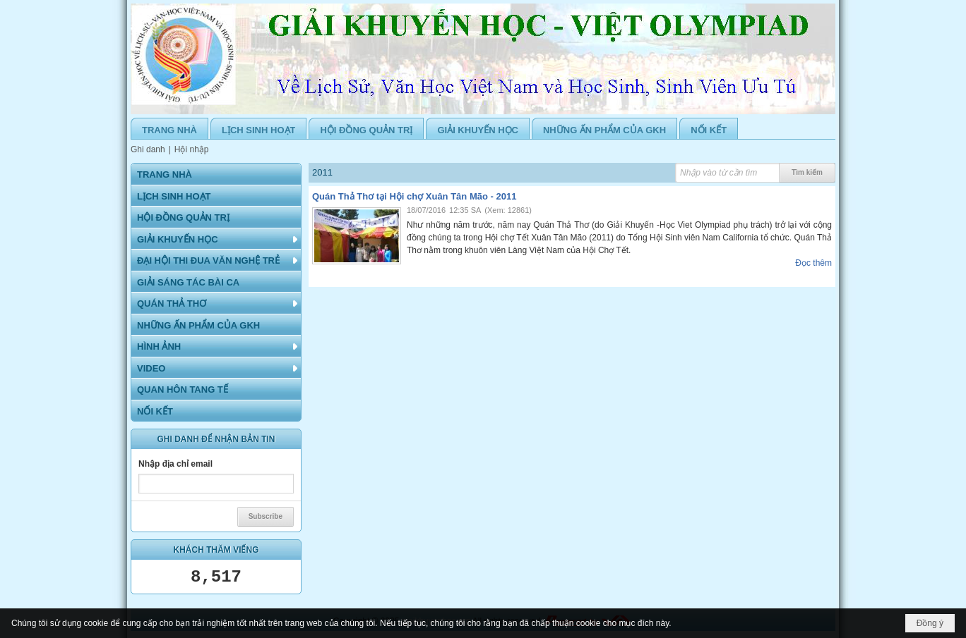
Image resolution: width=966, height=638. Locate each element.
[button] (216, 239)
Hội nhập (191, 149)
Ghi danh (148, 149)
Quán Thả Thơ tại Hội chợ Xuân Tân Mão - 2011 (414, 196)
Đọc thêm (813, 263)
